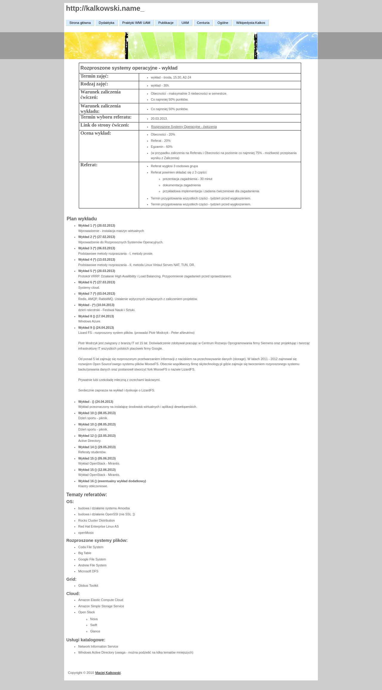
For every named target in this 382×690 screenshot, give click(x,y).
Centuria (203, 22)
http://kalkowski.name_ (105, 8)
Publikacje (165, 22)
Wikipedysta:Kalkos (250, 22)
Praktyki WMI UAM (136, 22)
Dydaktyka (106, 22)
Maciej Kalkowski (108, 672)
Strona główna (80, 22)
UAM (185, 22)
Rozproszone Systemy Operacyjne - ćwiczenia (184, 126)
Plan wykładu (82, 218)
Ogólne (223, 22)
